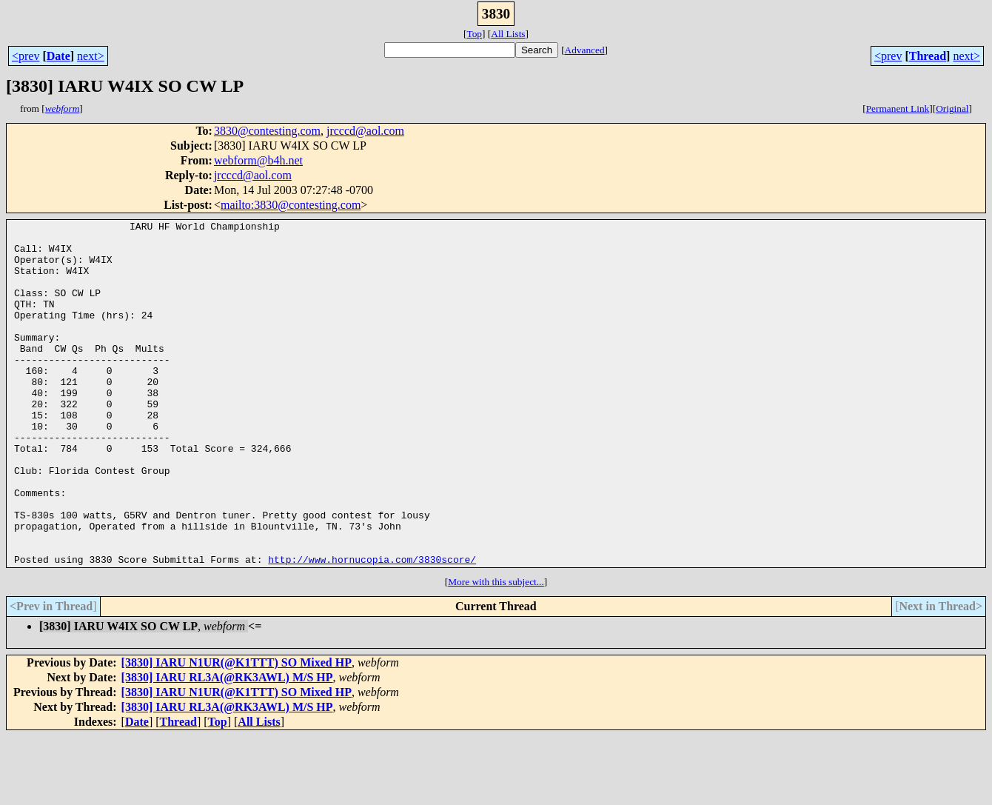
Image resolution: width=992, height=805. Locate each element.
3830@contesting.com (267, 130)
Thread (927, 56)
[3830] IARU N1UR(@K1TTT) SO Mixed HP (236, 731)
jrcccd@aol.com (365, 130)
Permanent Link (898, 108)
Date (58, 56)
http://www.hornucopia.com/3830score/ (372, 628)
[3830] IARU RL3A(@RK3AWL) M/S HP (227, 746)
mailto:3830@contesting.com (291, 204)
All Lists (508, 33)
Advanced (585, 50)
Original (952, 108)
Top (474, 33)
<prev (25, 56)
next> (90, 56)
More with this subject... (496, 650)
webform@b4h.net (258, 160)
